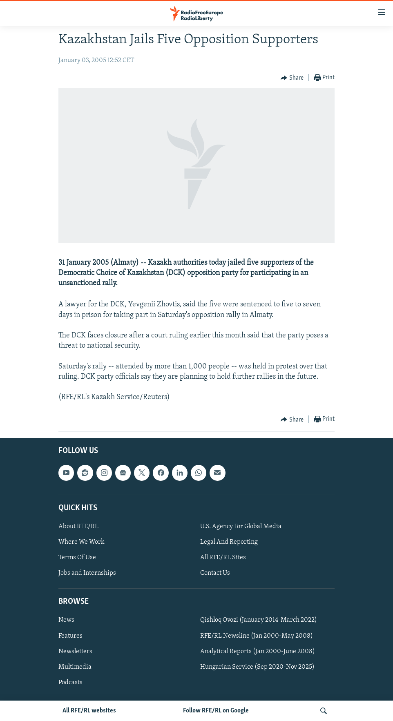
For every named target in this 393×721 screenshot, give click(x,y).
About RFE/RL (78, 526)
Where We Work (81, 542)
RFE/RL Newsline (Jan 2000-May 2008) (256, 636)
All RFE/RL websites (89, 711)
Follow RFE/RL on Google (216, 711)
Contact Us (215, 573)
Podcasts (70, 682)
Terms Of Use (77, 557)
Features (70, 636)
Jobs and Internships (87, 573)
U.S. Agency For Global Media (240, 526)
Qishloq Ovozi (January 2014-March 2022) (258, 620)
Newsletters (75, 651)
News (66, 620)
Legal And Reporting (229, 542)
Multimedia (75, 667)
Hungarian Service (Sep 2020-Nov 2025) (257, 667)
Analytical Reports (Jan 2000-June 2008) (257, 651)
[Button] (292, 78)
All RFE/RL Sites (223, 557)
